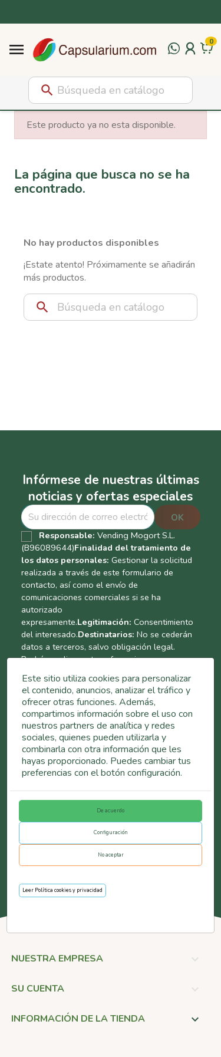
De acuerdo (110, 810)
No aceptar (111, 854)
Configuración (111, 832)
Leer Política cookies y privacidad (62, 890)
